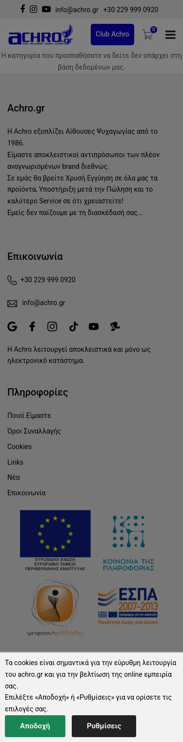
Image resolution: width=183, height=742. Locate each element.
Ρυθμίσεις (104, 726)
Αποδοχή (35, 726)
